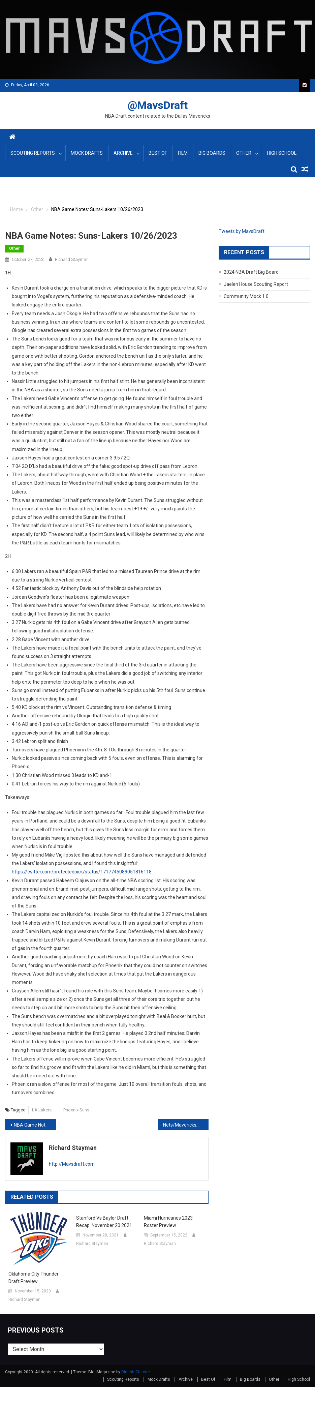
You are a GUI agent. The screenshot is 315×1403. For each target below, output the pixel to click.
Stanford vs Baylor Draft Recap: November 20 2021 (104, 1221)
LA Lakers (42, 1109)
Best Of (158, 153)
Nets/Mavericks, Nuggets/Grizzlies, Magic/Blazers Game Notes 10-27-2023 (186, 1125)
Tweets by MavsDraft (241, 231)
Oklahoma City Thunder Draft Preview (33, 1277)
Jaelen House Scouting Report (256, 284)
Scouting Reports (32, 153)
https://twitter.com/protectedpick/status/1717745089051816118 (82, 871)
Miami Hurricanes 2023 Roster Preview (168, 1221)
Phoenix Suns (76, 1109)
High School (281, 153)
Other (243, 153)
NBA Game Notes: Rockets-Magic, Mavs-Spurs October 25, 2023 (35, 1125)
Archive (123, 153)
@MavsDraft (158, 105)
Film (183, 153)
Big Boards (211, 153)
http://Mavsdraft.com (72, 1164)
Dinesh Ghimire (135, 1372)
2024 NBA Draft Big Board (251, 272)
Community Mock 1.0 (246, 296)
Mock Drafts (87, 153)
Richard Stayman (72, 259)
